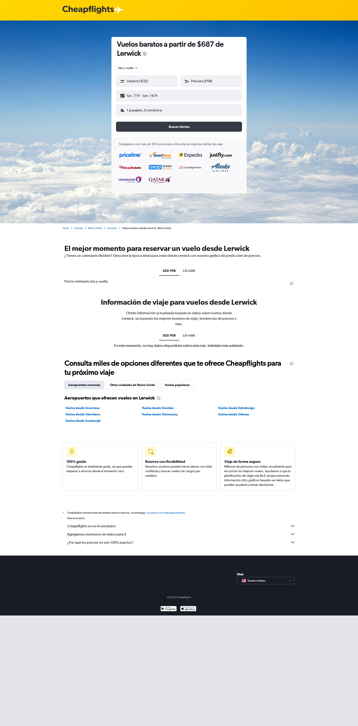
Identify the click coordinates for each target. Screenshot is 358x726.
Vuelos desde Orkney (233, 410)
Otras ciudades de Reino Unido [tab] (132, 381)
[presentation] (145, 54)
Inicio (66, 224)
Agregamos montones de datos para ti (181, 530)
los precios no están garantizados (166, 509)
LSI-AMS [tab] (189, 267)
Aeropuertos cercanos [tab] (84, 381)
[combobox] (128, 67)
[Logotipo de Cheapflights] (88, 10)
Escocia (112, 224)
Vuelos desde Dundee (158, 404)
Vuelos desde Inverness (82, 404)
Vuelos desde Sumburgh (83, 417)
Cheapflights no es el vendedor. (181, 522)
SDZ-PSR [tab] (169, 267)
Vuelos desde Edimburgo (236, 404)
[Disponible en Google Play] (168, 605)
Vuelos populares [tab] (177, 381)
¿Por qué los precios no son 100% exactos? (181, 538)
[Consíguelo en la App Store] (188, 605)
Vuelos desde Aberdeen (82, 410)
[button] (144, 95)
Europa (78, 224)
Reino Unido (95, 224)
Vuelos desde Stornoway (160, 410)
